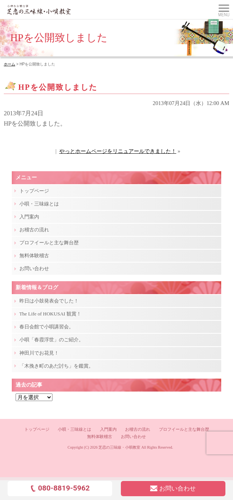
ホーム (9, 64)
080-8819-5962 (60, 488)
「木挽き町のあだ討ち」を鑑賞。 (56, 366)
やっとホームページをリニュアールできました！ (117, 151)
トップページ (34, 191)
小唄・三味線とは (39, 204)
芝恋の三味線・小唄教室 (119, 447)
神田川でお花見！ (39, 353)
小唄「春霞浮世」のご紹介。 (51, 339)
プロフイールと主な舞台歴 (49, 242)
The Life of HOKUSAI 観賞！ (50, 314)
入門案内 (29, 217)
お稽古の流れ (34, 229)
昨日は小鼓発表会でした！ (49, 301)
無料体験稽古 (34, 255)
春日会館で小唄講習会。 (46, 327)
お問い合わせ (34, 268)
